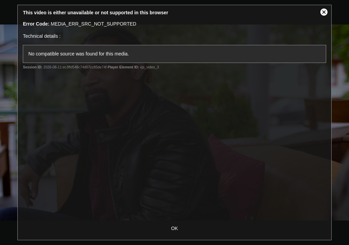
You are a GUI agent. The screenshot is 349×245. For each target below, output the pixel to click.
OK (174, 228)
